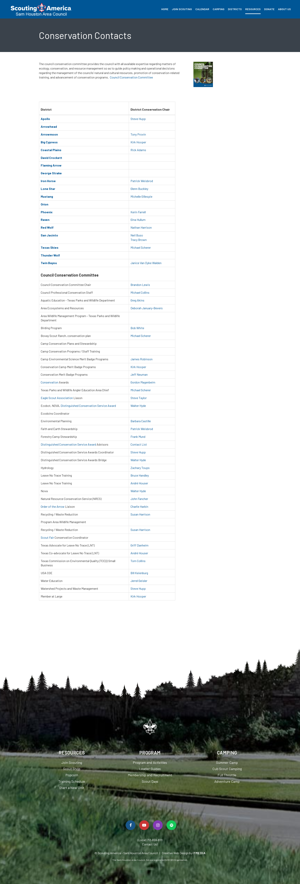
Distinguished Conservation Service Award (88, 405)
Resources (253, 9)
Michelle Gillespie (141, 196)
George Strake (51, 173)
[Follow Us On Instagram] (158, 825)
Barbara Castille (141, 421)
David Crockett (51, 158)
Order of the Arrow (52, 506)
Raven (45, 219)
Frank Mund (138, 436)
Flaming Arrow (51, 165)
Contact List (139, 444)
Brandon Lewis (140, 284)
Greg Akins (137, 300)
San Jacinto (49, 235)
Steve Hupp (138, 119)
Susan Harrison (140, 514)
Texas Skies (49, 247)
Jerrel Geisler (139, 581)
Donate (269, 9)
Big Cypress (49, 142)
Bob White (137, 328)
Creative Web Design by (184, 853)
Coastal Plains (51, 150)
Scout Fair (47, 537)
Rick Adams (138, 150)
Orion (44, 204)
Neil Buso (137, 235)
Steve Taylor (139, 398)
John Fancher (139, 499)
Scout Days (150, 781)
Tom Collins (138, 561)
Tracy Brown (139, 239)
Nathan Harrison (141, 227)
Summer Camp (227, 762)
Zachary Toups (140, 468)
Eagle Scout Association (57, 398)
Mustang (47, 196)
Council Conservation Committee (131, 77)
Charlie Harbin (139, 506)
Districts (235, 9)
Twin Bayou (49, 263)
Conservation (49, 382)
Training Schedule (71, 781)
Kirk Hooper (138, 142)
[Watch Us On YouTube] (144, 825)
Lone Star (48, 188)
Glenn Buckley (139, 188)
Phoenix (47, 212)
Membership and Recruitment (150, 775)
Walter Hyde (138, 405)
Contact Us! (150, 844)
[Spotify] (171, 825)
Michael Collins (140, 292)
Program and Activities (150, 762)
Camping (218, 9)
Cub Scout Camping (227, 769)
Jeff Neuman (139, 374)
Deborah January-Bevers (147, 308)
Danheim (142, 545)
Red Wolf (47, 227)
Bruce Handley (140, 475)
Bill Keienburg (139, 573)
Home (164, 9)
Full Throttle (227, 775)
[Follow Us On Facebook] (130, 825)
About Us (284, 9)
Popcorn (71, 775)
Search (294, 9)
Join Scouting (182, 9)
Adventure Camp (227, 781)
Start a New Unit (71, 787)
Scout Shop (71, 769)
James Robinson (142, 359)
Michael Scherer (141, 247)
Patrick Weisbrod (142, 181)
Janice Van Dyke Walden (146, 263)
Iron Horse (48, 181)
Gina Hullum (138, 219)
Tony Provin (138, 134)
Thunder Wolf (50, 255)
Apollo (45, 119)
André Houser (139, 483)
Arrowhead (49, 126)
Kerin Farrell (138, 212)
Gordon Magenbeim (143, 382)
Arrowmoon (49, 134)
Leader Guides (150, 769)
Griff (134, 545)
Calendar (202, 9)
